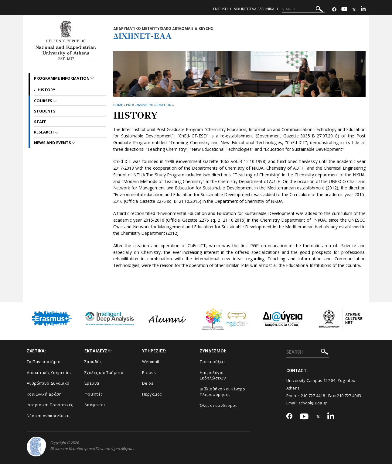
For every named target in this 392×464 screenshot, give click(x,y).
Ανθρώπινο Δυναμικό (48, 383)
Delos (148, 383)
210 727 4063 (349, 395)
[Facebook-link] (334, 9)
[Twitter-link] (354, 9)
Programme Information (149, 104)
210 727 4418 (313, 395)
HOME (118, 104)
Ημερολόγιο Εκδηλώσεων (213, 375)
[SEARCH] (303, 9)
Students (45, 111)
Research (44, 132)
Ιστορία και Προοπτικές (50, 404)
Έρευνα (91, 383)
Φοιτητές (93, 394)
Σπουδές (93, 361)
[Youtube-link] (344, 9)
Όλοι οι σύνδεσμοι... (220, 405)
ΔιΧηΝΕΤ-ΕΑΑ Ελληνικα (253, 9)
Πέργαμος (152, 394)
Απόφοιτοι (94, 404)
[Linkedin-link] (363, 9)
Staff (40, 121)
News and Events (53, 142)
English (220, 9)
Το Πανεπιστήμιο (44, 361)
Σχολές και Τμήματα (104, 372)
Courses (43, 100)
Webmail (150, 361)
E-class (149, 372)
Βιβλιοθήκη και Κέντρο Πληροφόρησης (222, 391)
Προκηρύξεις (213, 361)
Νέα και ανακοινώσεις (48, 415)
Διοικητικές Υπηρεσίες (49, 372)
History (46, 89)
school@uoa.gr (312, 403)
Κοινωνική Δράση (44, 394)
